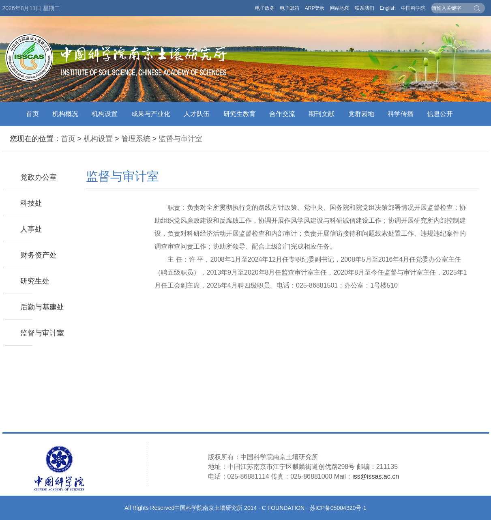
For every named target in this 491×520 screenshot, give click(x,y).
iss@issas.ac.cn (375, 476)
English (387, 8)
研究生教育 (239, 113)
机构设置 (105, 113)
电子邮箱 (289, 8)
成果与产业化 (150, 113)
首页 (32, 113)
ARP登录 (315, 8)
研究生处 (34, 281)
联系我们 (364, 8)
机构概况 (65, 113)
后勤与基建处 (42, 307)
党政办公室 (38, 177)
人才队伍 (197, 113)
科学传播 (401, 113)
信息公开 (440, 113)
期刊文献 (321, 113)
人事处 (31, 229)
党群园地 (361, 113)
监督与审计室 (180, 139)
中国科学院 (413, 8)
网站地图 (339, 8)
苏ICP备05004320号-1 (338, 508)
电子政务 (264, 8)
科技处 (31, 203)
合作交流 (282, 113)
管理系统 (135, 139)
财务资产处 (38, 255)
